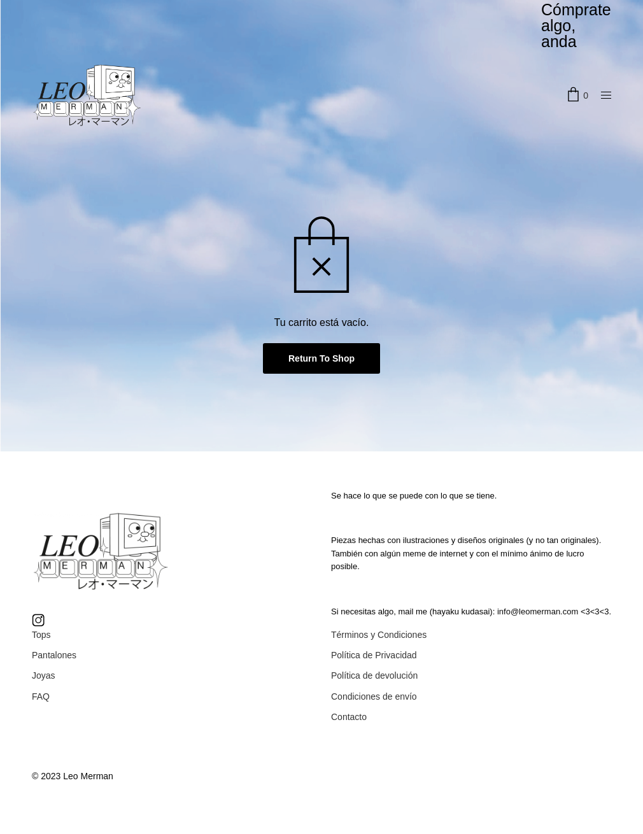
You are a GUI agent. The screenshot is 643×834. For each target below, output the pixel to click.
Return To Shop (321, 358)
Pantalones (54, 655)
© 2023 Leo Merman (72, 776)
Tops (41, 635)
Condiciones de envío (374, 696)
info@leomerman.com (537, 611)
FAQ (41, 696)
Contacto (349, 717)
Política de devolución (374, 675)
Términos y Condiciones (379, 635)
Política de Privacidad (374, 655)
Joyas (43, 675)
